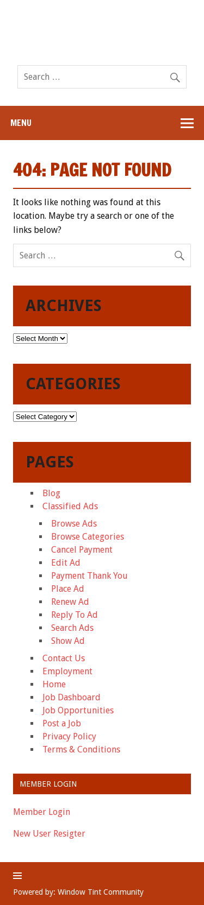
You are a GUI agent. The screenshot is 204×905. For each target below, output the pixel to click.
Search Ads (72, 628)
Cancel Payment (82, 550)
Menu (21, 123)
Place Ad (67, 589)
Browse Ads (74, 523)
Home (54, 684)
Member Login (41, 812)
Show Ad (68, 641)
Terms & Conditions (81, 749)
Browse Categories (87, 536)
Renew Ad (70, 602)
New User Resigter (49, 833)
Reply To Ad (74, 615)
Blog (51, 493)
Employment (67, 671)
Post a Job (61, 723)
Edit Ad (66, 563)
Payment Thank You (89, 576)
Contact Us (63, 658)
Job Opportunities (78, 710)
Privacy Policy (69, 736)
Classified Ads (70, 506)
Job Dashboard (71, 697)
